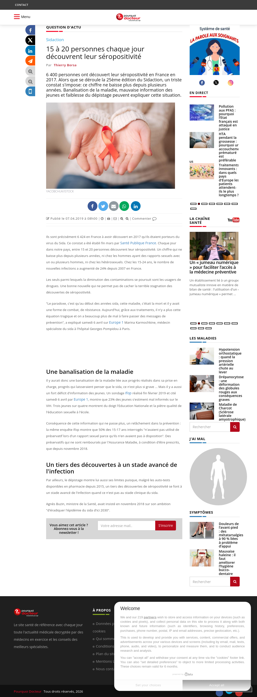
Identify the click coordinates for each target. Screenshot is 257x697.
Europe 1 (116, 322)
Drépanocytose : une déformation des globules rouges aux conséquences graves (231, 387)
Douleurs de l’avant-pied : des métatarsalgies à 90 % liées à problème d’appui (231, 533)
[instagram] (231, 82)
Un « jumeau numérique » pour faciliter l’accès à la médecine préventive (214, 266)
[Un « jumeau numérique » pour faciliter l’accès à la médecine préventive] (215, 245)
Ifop (128, 393)
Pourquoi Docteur (27, 690)
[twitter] (216, 82)
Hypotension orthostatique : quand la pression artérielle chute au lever (230, 359)
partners (150, 617)
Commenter (144, 218)
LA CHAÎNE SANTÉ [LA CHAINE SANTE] (199, 220)
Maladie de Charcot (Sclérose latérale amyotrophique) (232, 411)
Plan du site (106, 652)
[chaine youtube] (233, 221)
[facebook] (202, 82)
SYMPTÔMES (201, 511)
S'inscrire (165, 525)
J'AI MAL (197, 437)
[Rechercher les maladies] (235, 426)
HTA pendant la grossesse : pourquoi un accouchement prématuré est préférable (231, 147)
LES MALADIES (202, 337)
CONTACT (21, 5)
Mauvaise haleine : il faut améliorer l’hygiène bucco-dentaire (227, 561)
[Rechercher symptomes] (235, 580)
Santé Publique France (137, 243)
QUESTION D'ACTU (62, 27)
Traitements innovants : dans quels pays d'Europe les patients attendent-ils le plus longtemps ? (229, 180)
